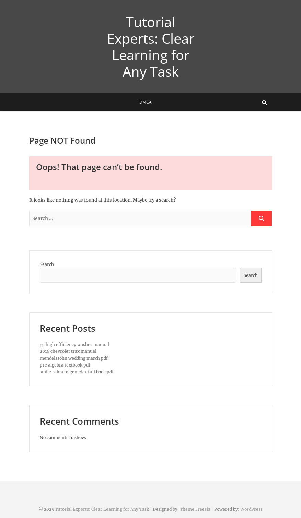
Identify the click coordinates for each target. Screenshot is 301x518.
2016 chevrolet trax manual (68, 351)
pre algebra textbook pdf (65, 365)
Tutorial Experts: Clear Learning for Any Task (150, 47)
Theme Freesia (195, 509)
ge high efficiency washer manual (74, 344)
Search (47, 264)
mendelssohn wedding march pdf (74, 358)
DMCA (145, 102)
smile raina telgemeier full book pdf (77, 371)
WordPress (251, 509)
